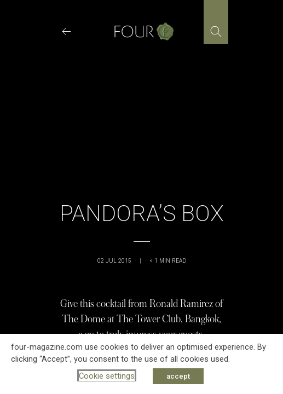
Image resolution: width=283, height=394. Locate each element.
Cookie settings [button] (107, 376)
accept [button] (178, 376)
